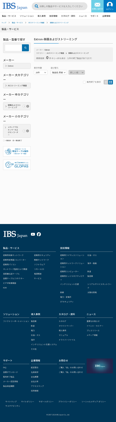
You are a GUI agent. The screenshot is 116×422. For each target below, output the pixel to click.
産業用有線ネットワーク (13, 255)
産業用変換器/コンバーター (14, 259)
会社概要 (34, 376)
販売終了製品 (8, 376)
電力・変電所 (65, 297)
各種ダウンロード (10, 372)
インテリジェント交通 (69, 284)
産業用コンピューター (69, 271)
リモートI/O (39, 269)
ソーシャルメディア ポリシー (94, 401)
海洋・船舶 (92, 263)
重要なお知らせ (93, 321)
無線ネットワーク (41, 259)
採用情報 (34, 390)
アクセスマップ (37, 386)
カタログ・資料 (68, 15)
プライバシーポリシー (67, 401)
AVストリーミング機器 (36, 22)
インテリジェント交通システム (44, 344)
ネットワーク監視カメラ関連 (15, 269)
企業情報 (106, 15)
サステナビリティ (12, 405)
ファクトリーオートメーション (16, 321)
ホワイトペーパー (66, 325)
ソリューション (27, 15)
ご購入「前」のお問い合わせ (71, 367)
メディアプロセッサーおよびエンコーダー (18, 131)
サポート (94, 15)
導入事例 (42, 15)
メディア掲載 (92, 335)
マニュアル (63, 335)
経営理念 (34, 367)
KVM (5, 287)
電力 (33, 330)
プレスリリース (93, 330)
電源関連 (37, 273)
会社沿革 (34, 381)
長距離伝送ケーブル (11, 273)
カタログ (62, 321)
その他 (34, 349)
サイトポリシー (27, 401)
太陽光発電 (92, 292)
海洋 (33, 339)
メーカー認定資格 (10, 381)
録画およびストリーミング (59, 22)
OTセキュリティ (67, 301)
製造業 (90, 276)
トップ (4, 22)
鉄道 (89, 271)
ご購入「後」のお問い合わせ (71, 372)
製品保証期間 (8, 386)
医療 (62, 292)
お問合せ (63, 360)
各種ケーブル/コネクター (13, 278)
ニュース (83, 15)
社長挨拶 (34, 372)
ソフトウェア (39, 264)
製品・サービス (9, 15)
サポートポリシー (46, 401)
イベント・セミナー (95, 325)
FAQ (4, 367)
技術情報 (53, 15)
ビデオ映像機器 (9, 283)
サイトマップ (11, 401)
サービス (37, 278)
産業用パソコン (9, 264)
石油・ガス (92, 255)
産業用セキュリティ (42, 255)
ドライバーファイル (67, 339)
